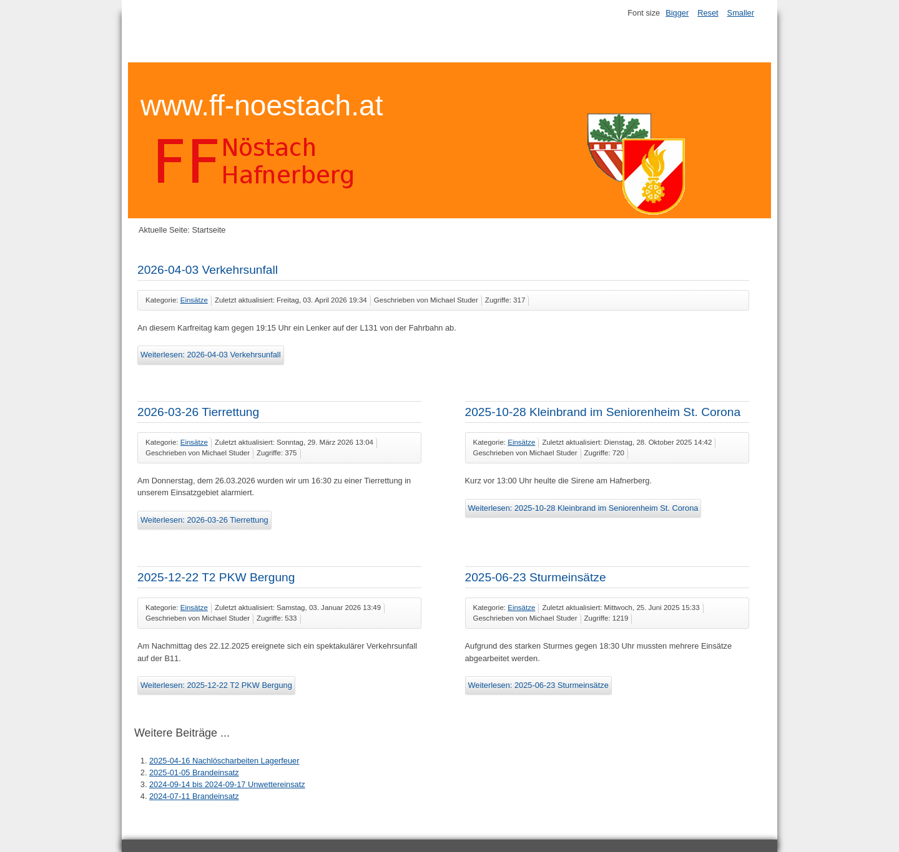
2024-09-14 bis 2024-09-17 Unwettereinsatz (227, 784)
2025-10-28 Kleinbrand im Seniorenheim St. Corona (603, 412)
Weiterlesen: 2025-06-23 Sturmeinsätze (538, 685)
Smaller (740, 12)
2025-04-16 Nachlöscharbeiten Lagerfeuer (224, 760)
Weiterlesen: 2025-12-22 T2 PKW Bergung (216, 685)
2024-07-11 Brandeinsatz (194, 796)
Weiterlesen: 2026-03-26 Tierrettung (204, 520)
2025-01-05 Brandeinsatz (194, 772)
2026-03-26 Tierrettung (198, 412)
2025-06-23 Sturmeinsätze (535, 577)
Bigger (677, 12)
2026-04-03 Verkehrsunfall (207, 269)
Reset (707, 12)
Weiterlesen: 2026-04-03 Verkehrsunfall (210, 354)
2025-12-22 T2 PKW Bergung (216, 577)
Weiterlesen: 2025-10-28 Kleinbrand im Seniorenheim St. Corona (583, 508)
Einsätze (194, 300)
